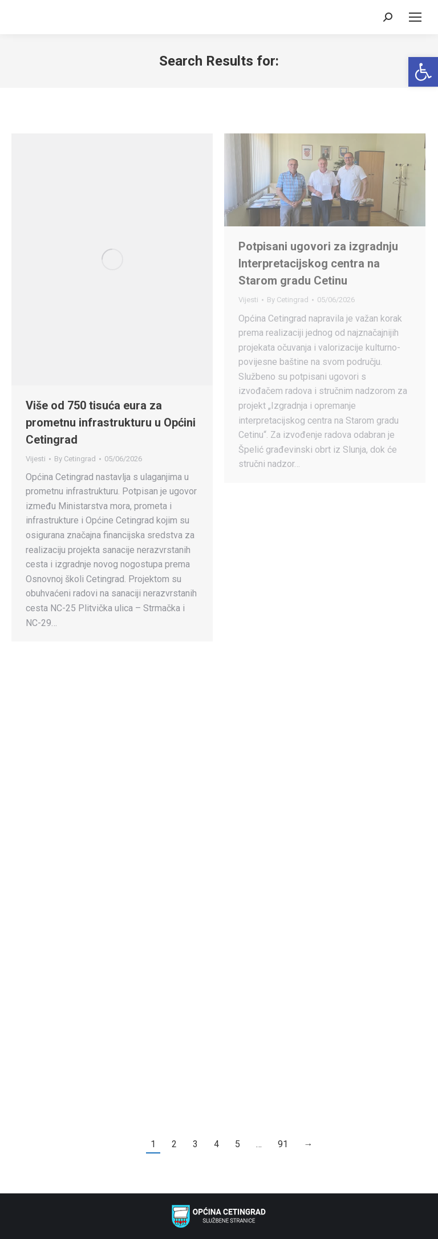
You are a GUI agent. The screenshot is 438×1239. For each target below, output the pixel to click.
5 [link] (237, 1144)
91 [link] (283, 1144)
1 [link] (153, 1144)
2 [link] (174, 1144)
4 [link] (216, 1144)
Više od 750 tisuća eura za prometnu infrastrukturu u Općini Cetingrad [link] (111, 422)
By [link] (75, 458)
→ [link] (308, 1144)
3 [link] (195, 1144)
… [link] (259, 1144)
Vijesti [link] (36, 458)
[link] (423, 72)
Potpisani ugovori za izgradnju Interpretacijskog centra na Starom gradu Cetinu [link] (318, 263)
